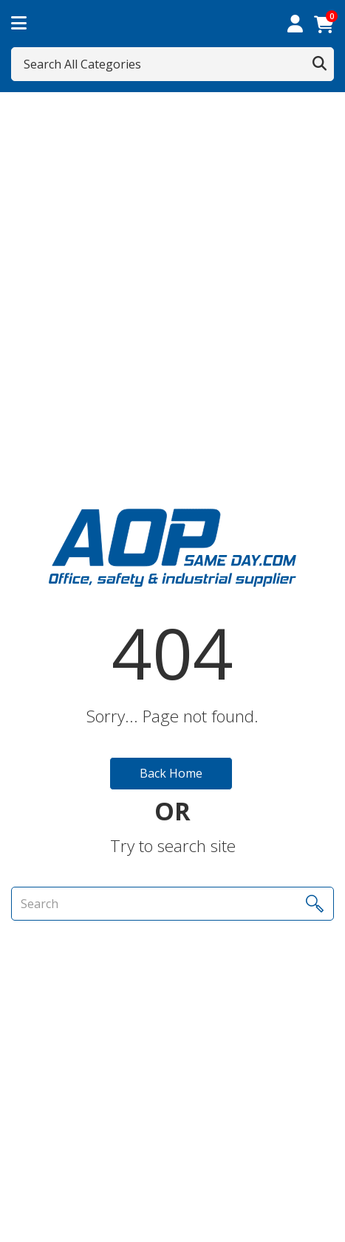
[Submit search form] (319, 64)
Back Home (171, 773)
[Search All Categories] (172, 64)
